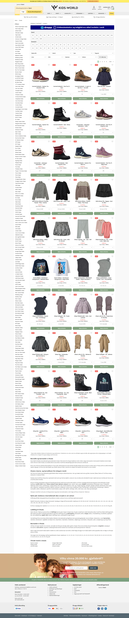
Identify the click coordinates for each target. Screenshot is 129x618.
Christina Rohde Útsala (20, 96)
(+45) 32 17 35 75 (22, 588)
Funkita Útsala (18, 187)
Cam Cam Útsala (19, 88)
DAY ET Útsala (18, 117)
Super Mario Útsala (19, 416)
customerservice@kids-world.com (28, 587)
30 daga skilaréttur (99, 17)
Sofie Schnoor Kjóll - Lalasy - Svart (61, 201)
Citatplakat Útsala (19, 98)
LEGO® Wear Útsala (19, 265)
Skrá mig (93, 568)
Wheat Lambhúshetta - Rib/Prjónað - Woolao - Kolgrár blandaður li (83, 278)
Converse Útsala (18, 107)
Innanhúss (102, 13)
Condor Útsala (18, 105)
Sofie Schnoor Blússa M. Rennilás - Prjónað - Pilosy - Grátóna (40, 202)
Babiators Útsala (19, 55)
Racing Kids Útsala (19, 377)
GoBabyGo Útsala (19, 195)
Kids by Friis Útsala (19, 245)
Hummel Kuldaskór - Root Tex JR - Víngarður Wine (104, 125)
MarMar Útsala (18, 296)
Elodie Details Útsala (19, 154)
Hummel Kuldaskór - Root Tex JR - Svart (61, 87)
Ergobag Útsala (18, 160)
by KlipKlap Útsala (19, 80)
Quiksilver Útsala (19, 375)
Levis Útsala (17, 270)
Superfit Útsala (18, 418)
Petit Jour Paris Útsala (20, 352)
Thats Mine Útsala (19, 420)
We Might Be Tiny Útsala (20, 455)
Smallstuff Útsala (19, 397)
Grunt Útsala (18, 199)
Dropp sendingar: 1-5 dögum (54, 17)
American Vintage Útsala (20, 39)
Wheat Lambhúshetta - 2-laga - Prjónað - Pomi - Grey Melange (104, 278)
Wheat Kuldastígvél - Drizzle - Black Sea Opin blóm (83, 393)
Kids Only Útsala (19, 249)
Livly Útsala (17, 282)
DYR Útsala (17, 142)
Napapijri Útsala (18, 331)
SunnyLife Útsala (19, 414)
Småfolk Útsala (18, 399)
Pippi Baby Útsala (19, 358)
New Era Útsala (18, 340)
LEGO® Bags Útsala (19, 263)
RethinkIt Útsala (18, 385)
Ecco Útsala (17, 148)
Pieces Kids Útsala (19, 356)
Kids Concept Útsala (19, 247)
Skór (49, 13)
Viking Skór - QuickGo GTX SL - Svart (82, 432)
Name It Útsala (18, 329)
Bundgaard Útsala (19, 76)
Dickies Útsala (18, 127)
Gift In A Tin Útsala (19, 193)
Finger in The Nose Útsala (21, 171)
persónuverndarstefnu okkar (89, 579)
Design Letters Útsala (20, 121)
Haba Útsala (18, 202)
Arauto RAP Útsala (19, 47)
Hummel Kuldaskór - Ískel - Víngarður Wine (61, 163)
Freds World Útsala (19, 183)
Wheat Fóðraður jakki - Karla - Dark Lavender (83, 317)
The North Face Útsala (20, 424)
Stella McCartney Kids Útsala (21, 408)
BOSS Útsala (18, 74)
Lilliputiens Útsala (19, 276)
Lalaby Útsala (18, 257)
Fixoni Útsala (18, 173)
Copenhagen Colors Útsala (21, 109)
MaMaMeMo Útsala (19, 290)
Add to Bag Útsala (19, 28)
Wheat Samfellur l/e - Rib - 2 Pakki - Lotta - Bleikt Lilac (104, 240)
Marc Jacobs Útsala (19, 292)
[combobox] (40, 94)
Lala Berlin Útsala (19, 255)
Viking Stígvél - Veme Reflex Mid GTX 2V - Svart (104, 432)
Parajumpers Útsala (19, 348)
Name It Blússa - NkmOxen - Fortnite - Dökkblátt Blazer (104, 393)
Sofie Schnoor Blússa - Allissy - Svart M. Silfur (40, 240)
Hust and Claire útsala (86, 546)
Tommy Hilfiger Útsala (20, 432)
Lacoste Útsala (18, 253)
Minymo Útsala (18, 315)
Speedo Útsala (18, 406)
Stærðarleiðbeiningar (54, 595)
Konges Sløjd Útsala (19, 251)
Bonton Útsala (18, 72)
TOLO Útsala (18, 430)
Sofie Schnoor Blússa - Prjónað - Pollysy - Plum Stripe (83, 202)
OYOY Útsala (18, 346)
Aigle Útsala (18, 34)
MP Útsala (17, 323)
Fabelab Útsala (18, 162)
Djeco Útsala (18, 131)
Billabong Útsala (19, 57)
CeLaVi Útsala (18, 92)
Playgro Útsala (18, 360)
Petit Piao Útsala (19, 354)
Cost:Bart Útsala (18, 111)
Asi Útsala (17, 51)
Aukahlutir (68, 13)
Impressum (84, 615)
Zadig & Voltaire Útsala (20, 465)
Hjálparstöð (52, 593)
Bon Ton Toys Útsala (19, 70)
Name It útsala (34, 543)
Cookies (100, 615)
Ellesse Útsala (18, 152)
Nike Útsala (17, 342)
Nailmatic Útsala (19, 327)
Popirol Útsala (18, 371)
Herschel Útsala (18, 208)
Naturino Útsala (18, 336)
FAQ (75, 592)
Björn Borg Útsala (19, 63)
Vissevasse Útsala (19, 451)
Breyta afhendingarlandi (34, 11)
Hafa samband (20, 585)
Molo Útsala (18, 317)
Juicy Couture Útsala (19, 232)
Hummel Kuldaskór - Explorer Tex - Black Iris (82, 163)
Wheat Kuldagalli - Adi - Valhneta (104, 354)
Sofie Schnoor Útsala (20, 402)
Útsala (111, 13)
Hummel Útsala (18, 214)
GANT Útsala (18, 189)
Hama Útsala (18, 204)
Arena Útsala (18, 49)
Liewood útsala (85, 544)
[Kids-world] (64, 7)
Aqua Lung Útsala (19, 43)
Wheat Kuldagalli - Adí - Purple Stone (61, 317)
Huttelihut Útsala (19, 218)
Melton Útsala (18, 300)
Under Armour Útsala (20, 435)
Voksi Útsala (18, 453)
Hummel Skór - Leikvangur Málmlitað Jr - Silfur (82, 125)
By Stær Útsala (18, 82)
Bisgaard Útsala (18, 61)
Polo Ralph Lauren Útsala (21, 366)
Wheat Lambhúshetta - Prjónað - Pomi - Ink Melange (40, 317)
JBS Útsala (17, 226)
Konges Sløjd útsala (57, 543)
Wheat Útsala (18, 457)
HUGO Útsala (18, 212)
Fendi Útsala (18, 164)
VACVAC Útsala (18, 437)
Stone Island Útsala (19, 412)
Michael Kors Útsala (19, 305)
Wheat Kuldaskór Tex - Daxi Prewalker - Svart (40, 393)
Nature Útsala (18, 333)
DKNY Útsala (18, 133)
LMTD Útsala (18, 284)
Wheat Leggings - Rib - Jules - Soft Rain (82, 240)
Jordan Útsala (18, 230)
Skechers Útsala (18, 395)
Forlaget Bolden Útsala (20, 179)
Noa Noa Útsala (18, 344)
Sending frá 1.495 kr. (78, 17)
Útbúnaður (80, 13)
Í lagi (23, 11)
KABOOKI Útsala (19, 234)
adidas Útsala (18, 30)
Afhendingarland (92, 615)
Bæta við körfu (40, 98)
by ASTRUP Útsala (19, 78)
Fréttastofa (77, 590)
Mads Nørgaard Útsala (20, 288)
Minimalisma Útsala (19, 313)
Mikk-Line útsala (56, 544)
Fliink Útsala (18, 175)
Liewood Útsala (18, 272)
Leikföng (91, 13)
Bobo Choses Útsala (19, 67)
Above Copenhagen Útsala (21, 26)
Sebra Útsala (18, 391)
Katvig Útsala (18, 239)
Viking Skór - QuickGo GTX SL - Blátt (40, 432)
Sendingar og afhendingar (55, 588)
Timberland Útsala (19, 428)
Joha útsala (84, 543)
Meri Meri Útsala (19, 303)
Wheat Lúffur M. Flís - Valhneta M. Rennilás (83, 355)
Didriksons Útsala (19, 129)
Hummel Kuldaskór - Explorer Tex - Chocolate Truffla (40, 87)
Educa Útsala (18, 150)
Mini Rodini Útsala (19, 311)
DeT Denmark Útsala (19, 125)
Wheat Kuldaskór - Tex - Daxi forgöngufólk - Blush (62, 393)
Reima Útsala (18, 383)
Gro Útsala (17, 197)
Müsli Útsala (18, 325)
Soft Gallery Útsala (19, 404)
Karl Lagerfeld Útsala (19, 237)
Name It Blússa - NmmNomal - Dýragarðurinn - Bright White (61, 278)
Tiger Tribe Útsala (19, 426)
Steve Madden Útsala (20, 410)
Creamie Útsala (18, 113)
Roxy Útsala (18, 389)
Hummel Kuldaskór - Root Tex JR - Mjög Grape (104, 163)
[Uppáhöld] (49, 65)
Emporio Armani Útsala (20, 156)
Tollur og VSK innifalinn (30, 17)
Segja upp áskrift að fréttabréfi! (82, 593)
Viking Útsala (18, 447)
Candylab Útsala (19, 90)
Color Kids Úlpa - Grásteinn (104, 86)
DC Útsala (17, 119)
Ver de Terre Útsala (19, 441)
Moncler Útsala (18, 319)
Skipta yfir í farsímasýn (108, 615)
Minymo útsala (56, 546)
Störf (75, 588)
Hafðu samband (53, 587)
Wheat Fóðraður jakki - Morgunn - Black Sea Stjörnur (40, 355)
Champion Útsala (19, 94)
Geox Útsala (18, 191)
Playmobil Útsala (19, 362)
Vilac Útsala (17, 449)
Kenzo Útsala (18, 243)
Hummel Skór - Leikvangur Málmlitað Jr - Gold (40, 163)
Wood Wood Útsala (19, 461)
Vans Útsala (17, 439)
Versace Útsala (18, 445)
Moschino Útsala (19, 321)
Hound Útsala (18, 210)
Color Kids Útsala (19, 100)
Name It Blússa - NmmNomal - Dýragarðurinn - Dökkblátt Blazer (40, 278)
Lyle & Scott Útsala (19, 286)
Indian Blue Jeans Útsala (20, 220)
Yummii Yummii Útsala (20, 463)
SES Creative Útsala (19, 393)
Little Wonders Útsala (20, 280)
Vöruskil (51, 590)
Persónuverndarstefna (74, 615)
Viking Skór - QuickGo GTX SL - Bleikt (61, 432)
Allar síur (103, 57)
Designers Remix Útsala (20, 123)
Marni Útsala (18, 298)
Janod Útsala (18, 224)
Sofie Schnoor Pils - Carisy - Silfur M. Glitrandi (62, 240)
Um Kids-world (77, 587)
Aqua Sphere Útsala (19, 45)
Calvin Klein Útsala (19, 86)
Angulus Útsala (18, 41)
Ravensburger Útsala (19, 379)
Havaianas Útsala (19, 206)
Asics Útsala (18, 53)
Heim (16, 20)
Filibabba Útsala (18, 169)
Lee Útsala (17, 261)
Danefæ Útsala (18, 115)
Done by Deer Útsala (19, 138)
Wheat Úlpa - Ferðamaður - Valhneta (61, 355)
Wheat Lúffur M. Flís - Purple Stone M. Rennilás (104, 317)
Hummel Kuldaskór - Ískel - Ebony (61, 124)
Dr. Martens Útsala (19, 140)
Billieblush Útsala (19, 59)
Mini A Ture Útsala (19, 309)
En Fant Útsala (18, 158)
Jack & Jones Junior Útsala (21, 222)
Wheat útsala (33, 544)
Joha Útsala (17, 228)
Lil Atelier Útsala (18, 274)
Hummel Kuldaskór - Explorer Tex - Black (40, 125)
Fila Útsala (17, 166)
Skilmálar (66, 615)
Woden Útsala (18, 459)
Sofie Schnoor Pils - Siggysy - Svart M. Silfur (104, 202)
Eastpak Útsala (18, 146)
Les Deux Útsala (18, 267)
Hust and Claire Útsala (20, 216)
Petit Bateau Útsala (19, 350)
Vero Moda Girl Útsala (20, 443)
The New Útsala (18, 422)
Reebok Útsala (18, 381)
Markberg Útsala (19, 294)
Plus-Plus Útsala (18, 364)
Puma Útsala (18, 373)
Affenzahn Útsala (19, 32)
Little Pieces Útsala (19, 278)
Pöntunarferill (52, 592)
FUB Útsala (17, 185)
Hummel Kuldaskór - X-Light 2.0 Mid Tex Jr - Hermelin (83, 87)
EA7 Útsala (17, 144)
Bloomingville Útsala (19, 65)
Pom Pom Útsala (19, 369)
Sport (58, 13)
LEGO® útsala (34, 546)
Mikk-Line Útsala (19, 307)
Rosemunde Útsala (19, 387)
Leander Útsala (18, 259)
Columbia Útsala (19, 103)
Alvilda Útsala (18, 37)
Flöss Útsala (18, 177)
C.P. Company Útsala (20, 84)
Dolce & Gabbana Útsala (20, 136)
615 (110, 61)
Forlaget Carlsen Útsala (20, 181)
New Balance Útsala (19, 338)
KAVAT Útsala (18, 241)
